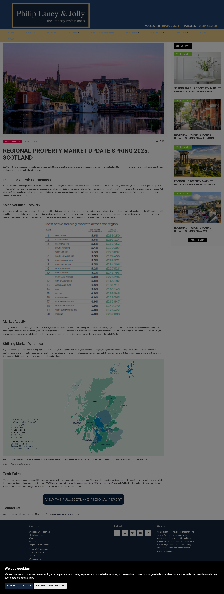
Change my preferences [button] (50, 585)
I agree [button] (11, 585)
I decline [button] (26, 585)
